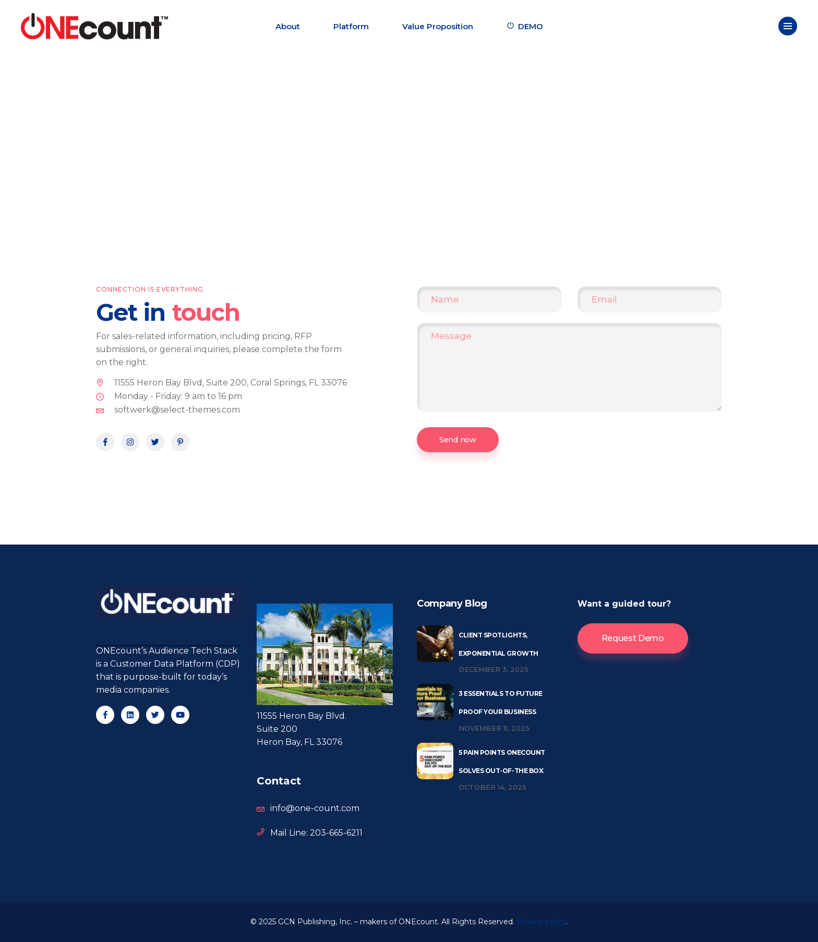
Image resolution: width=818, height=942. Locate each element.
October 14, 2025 (492, 787)
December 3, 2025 (493, 669)
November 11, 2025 (494, 728)
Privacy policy (541, 921)
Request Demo (633, 638)
